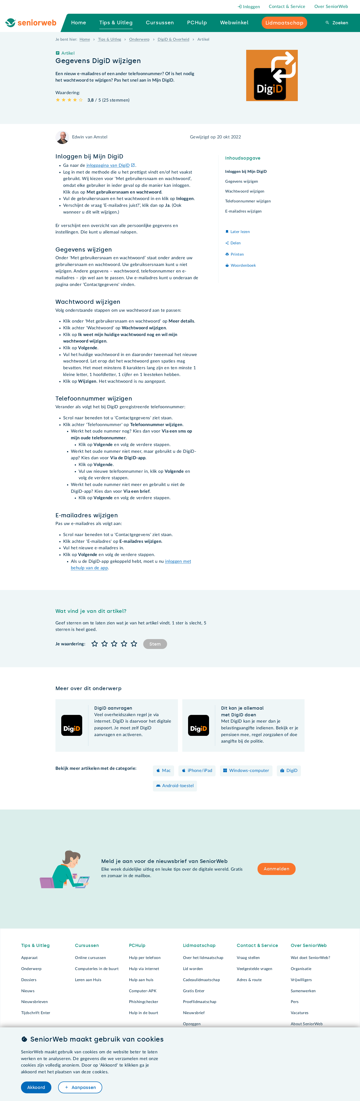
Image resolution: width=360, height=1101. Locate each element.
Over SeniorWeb (331, 7)
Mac (166, 771)
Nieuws (28, 991)
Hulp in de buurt (143, 1013)
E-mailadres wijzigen (243, 211)
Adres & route (249, 980)
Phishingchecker (143, 1002)
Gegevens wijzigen (241, 181)
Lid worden (193, 969)
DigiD (292, 771)
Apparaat (29, 958)
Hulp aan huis (141, 980)
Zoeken (339, 23)
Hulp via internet (144, 969)
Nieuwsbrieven (34, 1002)
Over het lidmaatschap (203, 958)
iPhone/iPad (200, 771)
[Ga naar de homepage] (34, 23)
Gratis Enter (194, 991)
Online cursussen (90, 958)
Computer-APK (142, 991)
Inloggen (249, 7)
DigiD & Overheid (173, 39)
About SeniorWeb (307, 1024)
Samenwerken (303, 991)
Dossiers (28, 980)
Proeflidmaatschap (200, 1002)
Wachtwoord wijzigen (244, 191)
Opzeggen (192, 1024)
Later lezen (240, 232)
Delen (236, 243)
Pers (295, 1002)
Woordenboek (243, 265)
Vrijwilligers (301, 980)
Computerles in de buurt (97, 969)
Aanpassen (83, 1087)
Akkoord (36, 1087)
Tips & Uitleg (109, 39)
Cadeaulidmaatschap (201, 980)
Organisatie (301, 969)
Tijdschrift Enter (35, 1013)
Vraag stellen (248, 958)
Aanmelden (276, 869)
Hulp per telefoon (145, 958)
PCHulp (137, 945)
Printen (237, 254)
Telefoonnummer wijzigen (248, 201)
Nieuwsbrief (194, 1013)
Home (85, 39)
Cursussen (87, 945)
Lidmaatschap (199, 945)
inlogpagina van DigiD (108, 165)
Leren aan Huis (88, 980)
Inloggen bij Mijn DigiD (246, 172)
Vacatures (300, 1013)
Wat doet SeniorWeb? (310, 958)
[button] (95, 644)
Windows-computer (249, 771)
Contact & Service (287, 7)
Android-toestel (178, 786)
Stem (155, 644)
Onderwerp (139, 39)
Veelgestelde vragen (254, 969)
